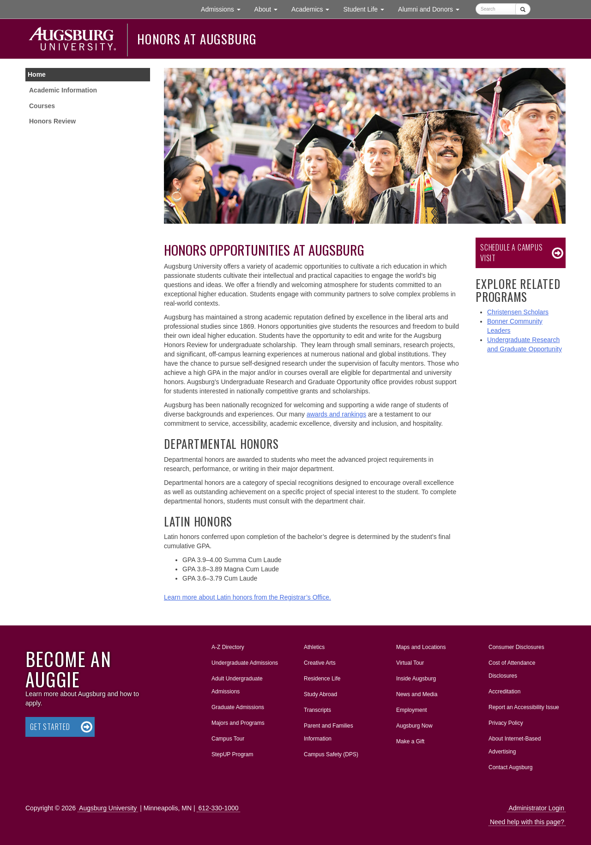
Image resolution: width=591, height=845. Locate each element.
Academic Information (63, 90)
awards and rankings (336, 414)
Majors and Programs (238, 721)
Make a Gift (410, 741)
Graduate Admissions (237, 707)
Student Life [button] (367, 8)
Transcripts (317, 710)
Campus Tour (227, 738)
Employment (411, 710)
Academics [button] (313, 8)
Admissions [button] (224, 8)
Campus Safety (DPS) (331, 754)
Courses (42, 106)
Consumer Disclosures (516, 647)
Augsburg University (108, 808)
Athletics (314, 647)
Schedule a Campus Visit (511, 252)
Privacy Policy (505, 723)
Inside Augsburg (416, 678)
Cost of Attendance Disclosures (511, 669)
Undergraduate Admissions (244, 663)
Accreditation (504, 691)
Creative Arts (320, 663)
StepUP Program (232, 754)
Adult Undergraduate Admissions (237, 685)
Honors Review (52, 121)
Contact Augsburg (510, 767)
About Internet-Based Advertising (514, 745)
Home (37, 74)
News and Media (416, 694)
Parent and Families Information (328, 732)
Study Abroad (320, 694)
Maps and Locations (421, 647)
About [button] (269, 11)
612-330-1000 (218, 808)
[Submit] (523, 9)
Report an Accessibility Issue (523, 707)
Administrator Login (536, 808)
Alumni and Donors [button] (432, 8)
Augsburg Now (414, 726)
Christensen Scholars (518, 312)
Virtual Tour (410, 663)
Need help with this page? (527, 822)
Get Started (50, 726)
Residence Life (322, 678)
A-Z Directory (227, 647)
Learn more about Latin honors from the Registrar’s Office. (247, 597)
